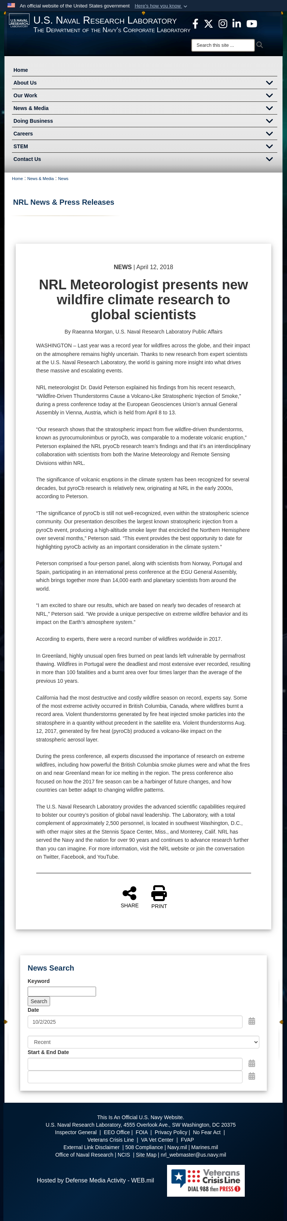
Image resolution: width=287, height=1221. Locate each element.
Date (33, 1010)
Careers (145, 134)
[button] (162, 6)
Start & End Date (48, 1052)
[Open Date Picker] (251, 1021)
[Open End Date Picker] (251, 1076)
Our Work (145, 96)
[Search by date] (135, 1022)
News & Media (145, 109)
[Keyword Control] (62, 991)
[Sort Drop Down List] (143, 1042)
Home (20, 70)
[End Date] (135, 1077)
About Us (145, 83)
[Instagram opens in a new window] (223, 23)
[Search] (223, 45)
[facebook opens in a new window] (195, 23)
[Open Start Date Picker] (251, 1063)
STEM (145, 147)
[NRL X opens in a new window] (208, 23)
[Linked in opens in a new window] (236, 23)
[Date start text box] (135, 1064)
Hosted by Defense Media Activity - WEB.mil (95, 1180)
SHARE (130, 896)
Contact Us (145, 160)
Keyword (39, 981)
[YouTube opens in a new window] (251, 23)
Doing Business (145, 122)
